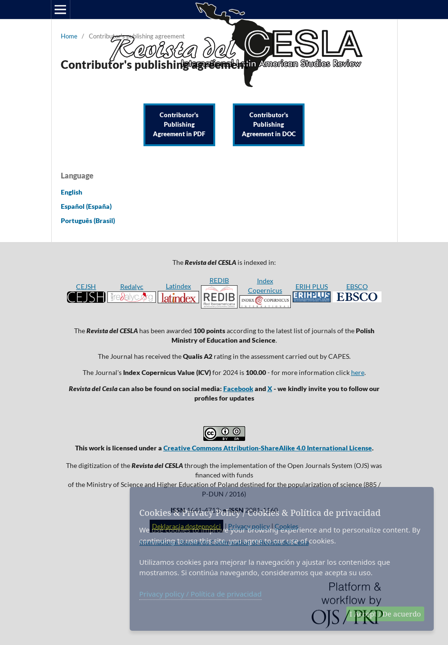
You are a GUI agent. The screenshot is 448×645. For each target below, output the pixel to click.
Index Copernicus (265, 292)
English (71, 192)
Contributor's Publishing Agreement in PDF (179, 125)
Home (69, 36)
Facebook (238, 388)
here (357, 372)
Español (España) (86, 206)
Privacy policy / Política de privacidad (200, 593)
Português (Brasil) (88, 220)
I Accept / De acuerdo (385, 613)
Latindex (178, 286)
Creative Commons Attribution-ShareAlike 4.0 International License (267, 448)
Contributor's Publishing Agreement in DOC (269, 125)
